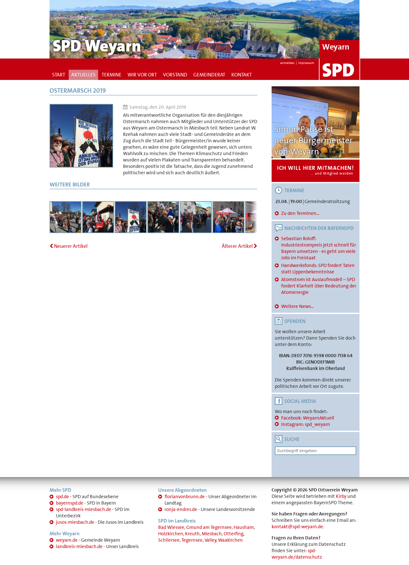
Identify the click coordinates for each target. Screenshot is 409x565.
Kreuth (192, 533)
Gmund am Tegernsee (209, 527)
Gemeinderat (209, 74)
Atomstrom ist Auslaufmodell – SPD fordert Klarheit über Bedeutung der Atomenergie (318, 285)
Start (58, 74)
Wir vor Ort (142, 74)
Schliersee (169, 540)
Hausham (244, 527)
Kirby (341, 496)
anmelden (287, 63)
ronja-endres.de (181, 509)
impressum (306, 63)
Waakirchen (230, 540)
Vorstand (175, 74)
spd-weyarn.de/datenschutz (297, 553)
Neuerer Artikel (69, 246)
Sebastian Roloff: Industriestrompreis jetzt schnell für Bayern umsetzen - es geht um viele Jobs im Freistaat (318, 248)
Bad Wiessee (171, 527)
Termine (111, 74)
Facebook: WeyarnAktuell (307, 418)
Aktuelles (83, 74)
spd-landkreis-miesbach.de (83, 509)
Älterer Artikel (239, 246)
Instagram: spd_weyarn (305, 424)
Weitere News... (297, 306)
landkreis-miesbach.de (79, 546)
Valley (210, 540)
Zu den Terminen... (300, 213)
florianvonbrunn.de (185, 496)
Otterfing (233, 533)
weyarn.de (67, 540)
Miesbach (212, 533)
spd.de (62, 496)
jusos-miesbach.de (75, 522)
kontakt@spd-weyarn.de (297, 526)
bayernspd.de (69, 503)
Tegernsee (192, 540)
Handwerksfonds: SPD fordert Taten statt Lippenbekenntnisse (318, 268)
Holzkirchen (170, 533)
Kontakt (241, 74)
